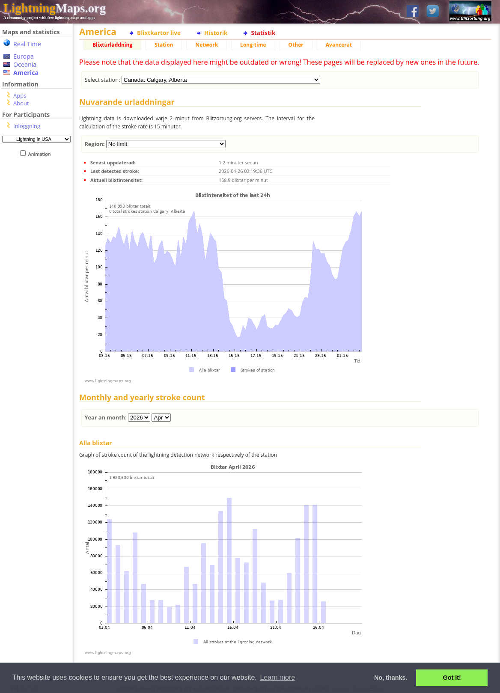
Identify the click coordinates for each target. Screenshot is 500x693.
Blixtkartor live (159, 33)
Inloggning (26, 126)
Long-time (253, 44)
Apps (19, 95)
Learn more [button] (277, 677)
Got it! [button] (452, 677)
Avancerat (339, 44)
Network (206, 44)
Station (164, 44)
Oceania (24, 64)
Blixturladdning (112, 44)
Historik (215, 33)
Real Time (27, 44)
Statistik (263, 33)
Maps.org (54, 8)
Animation (41, 154)
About (21, 103)
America (26, 72)
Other (296, 44)
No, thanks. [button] (391, 677)
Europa (23, 56)
